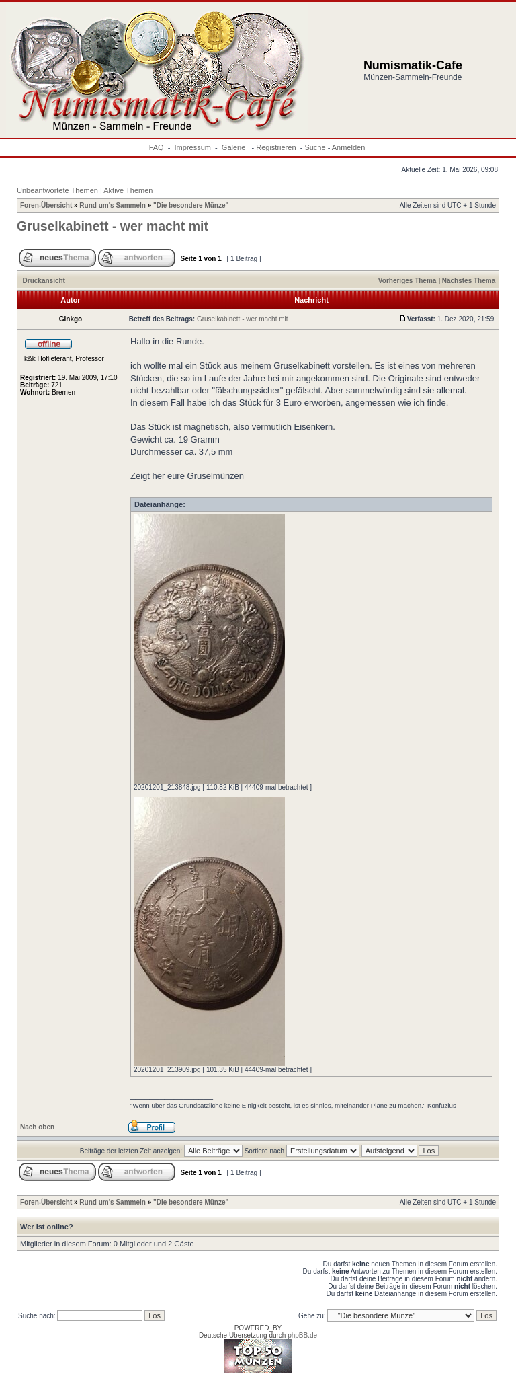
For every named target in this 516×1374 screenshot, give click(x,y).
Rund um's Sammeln (112, 205)
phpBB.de (302, 1335)
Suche (314, 147)
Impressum (193, 147)
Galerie (235, 147)
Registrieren (276, 147)
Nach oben (37, 1127)
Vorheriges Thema (407, 280)
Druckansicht (44, 280)
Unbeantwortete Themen (57, 190)
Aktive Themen (128, 190)
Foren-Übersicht (46, 205)
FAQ (156, 147)
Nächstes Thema (468, 280)
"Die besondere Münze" (190, 205)
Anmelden (349, 147)
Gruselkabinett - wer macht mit (112, 226)
